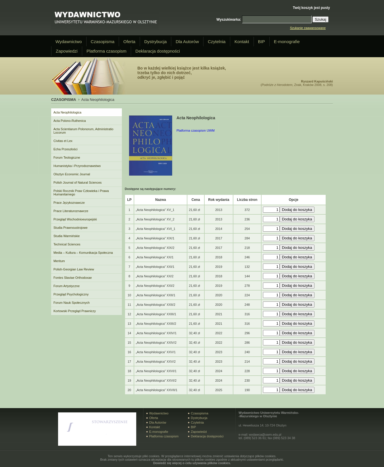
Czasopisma (103, 41)
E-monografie (287, 41)
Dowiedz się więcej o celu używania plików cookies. (192, 463)
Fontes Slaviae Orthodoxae (72, 277)
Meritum (59, 261)
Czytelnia (217, 41)
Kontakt (242, 41)
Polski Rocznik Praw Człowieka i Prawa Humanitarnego (81, 192)
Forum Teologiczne (66, 157)
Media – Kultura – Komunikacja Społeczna (83, 252)
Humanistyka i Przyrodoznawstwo (77, 166)
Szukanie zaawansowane (308, 28)
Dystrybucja (155, 41)
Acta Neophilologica (67, 112)
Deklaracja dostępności (157, 51)
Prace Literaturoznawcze (70, 211)
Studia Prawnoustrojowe (70, 227)
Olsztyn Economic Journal (71, 174)
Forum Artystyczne (66, 286)
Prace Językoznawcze (69, 202)
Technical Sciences (66, 244)
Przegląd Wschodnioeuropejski (75, 219)
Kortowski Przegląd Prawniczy (74, 311)
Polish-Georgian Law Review (73, 269)
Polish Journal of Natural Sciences (77, 182)
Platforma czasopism (106, 51)
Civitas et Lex (62, 141)
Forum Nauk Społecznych (71, 302)
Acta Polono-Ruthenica (69, 120)
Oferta (129, 41)
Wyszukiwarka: (228, 20)
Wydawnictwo (68, 41)
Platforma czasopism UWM (195, 130)
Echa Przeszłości (65, 149)
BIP (261, 41)
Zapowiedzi (67, 51)
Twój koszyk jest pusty (311, 8)
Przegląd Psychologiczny (71, 294)
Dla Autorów (187, 41)
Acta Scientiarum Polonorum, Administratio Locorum (83, 130)
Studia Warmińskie (66, 236)
